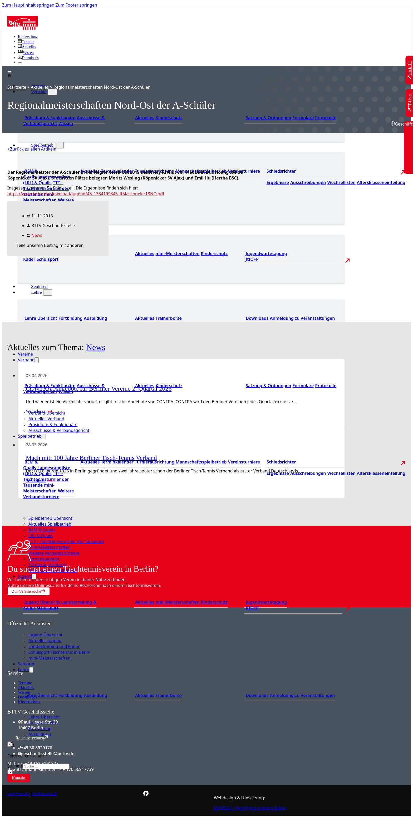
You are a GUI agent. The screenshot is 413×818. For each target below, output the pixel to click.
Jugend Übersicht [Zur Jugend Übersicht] (42, 602)
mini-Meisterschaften (49, 547)
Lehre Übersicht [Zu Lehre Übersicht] (40, 318)
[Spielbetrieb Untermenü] (59, 145)
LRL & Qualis (40, 535)
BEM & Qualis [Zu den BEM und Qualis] (30, 465)
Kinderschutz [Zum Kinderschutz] (28, 37)
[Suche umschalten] (10, 744)
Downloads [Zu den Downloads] (257, 318)
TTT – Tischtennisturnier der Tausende (66, 541)
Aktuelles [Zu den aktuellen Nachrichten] (90, 462)
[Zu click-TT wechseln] (410, 70)
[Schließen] (20, 63)
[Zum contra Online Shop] (46, 667)
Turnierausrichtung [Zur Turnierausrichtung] (154, 462)
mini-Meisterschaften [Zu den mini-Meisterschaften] (40, 197)
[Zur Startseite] (22, 28)
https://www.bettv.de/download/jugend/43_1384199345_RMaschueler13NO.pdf (85, 194)
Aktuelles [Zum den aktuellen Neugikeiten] (144, 118)
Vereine (25, 354)
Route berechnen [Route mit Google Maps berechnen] (32, 737)
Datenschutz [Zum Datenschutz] (44, 793)
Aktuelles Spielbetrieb (49, 524)
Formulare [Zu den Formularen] (303, 118)
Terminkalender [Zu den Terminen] (117, 462)
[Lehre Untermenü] (47, 292)
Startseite (16, 87)
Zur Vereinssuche (28, 591)
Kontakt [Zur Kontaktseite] (19, 778)
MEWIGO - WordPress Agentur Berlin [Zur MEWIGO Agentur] (250, 808)
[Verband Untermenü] (52, 92)
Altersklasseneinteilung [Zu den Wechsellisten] (381, 182)
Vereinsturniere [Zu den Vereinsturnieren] (244, 171)
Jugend (25, 576)
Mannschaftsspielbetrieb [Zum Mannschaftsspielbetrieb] (201, 462)
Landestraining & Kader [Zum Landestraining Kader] (59, 605)
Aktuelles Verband (46, 419)
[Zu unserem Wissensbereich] (26, 53)
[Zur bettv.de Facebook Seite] (146, 794)
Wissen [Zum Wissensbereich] (65, 123)
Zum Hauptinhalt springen (28, 5)
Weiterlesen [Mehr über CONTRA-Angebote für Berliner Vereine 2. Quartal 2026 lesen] (36, 411)
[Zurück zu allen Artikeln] (31, 149)
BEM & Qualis (41, 530)
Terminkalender (44, 559)
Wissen (24, 692)
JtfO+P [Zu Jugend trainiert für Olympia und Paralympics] (252, 259)
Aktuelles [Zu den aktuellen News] (144, 318)
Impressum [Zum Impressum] (18, 793)
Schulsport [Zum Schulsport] (47, 608)
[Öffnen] (9, 72)
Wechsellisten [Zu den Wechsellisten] (341, 182)
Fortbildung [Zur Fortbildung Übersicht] (70, 318)
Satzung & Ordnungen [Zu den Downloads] (268, 118)
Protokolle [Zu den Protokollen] (325, 118)
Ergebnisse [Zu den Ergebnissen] (278, 182)
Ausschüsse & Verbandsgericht (58, 430)
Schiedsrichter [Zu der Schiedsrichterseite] (281, 171)
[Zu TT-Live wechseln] (410, 103)
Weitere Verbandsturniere (54, 553)
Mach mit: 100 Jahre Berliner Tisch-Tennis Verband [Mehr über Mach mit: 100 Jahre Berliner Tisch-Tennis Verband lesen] (91, 457)
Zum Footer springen (76, 5)
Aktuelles (40, 87)
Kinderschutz (29, 702)
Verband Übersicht (46, 413)
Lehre (36, 292)
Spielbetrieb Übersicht (50, 518)
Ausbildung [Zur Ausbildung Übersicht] (95, 318)
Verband (39, 91)
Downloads (27, 697)
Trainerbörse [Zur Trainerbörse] (169, 318)
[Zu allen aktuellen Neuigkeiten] (27, 47)
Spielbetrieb (42, 145)
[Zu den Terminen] (26, 42)
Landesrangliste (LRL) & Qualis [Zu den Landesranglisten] (46, 180)
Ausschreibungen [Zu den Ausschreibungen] (308, 182)
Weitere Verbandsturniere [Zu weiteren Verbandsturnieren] (48, 494)
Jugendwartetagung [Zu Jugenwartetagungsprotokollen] (266, 253)
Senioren (39, 286)
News (36, 235)
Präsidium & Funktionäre (49, 118)
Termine (25, 683)
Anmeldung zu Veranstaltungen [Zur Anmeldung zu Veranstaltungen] (302, 318)
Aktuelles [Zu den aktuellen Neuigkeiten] (144, 253)
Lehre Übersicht (44, 717)
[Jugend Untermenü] (34, 576)
